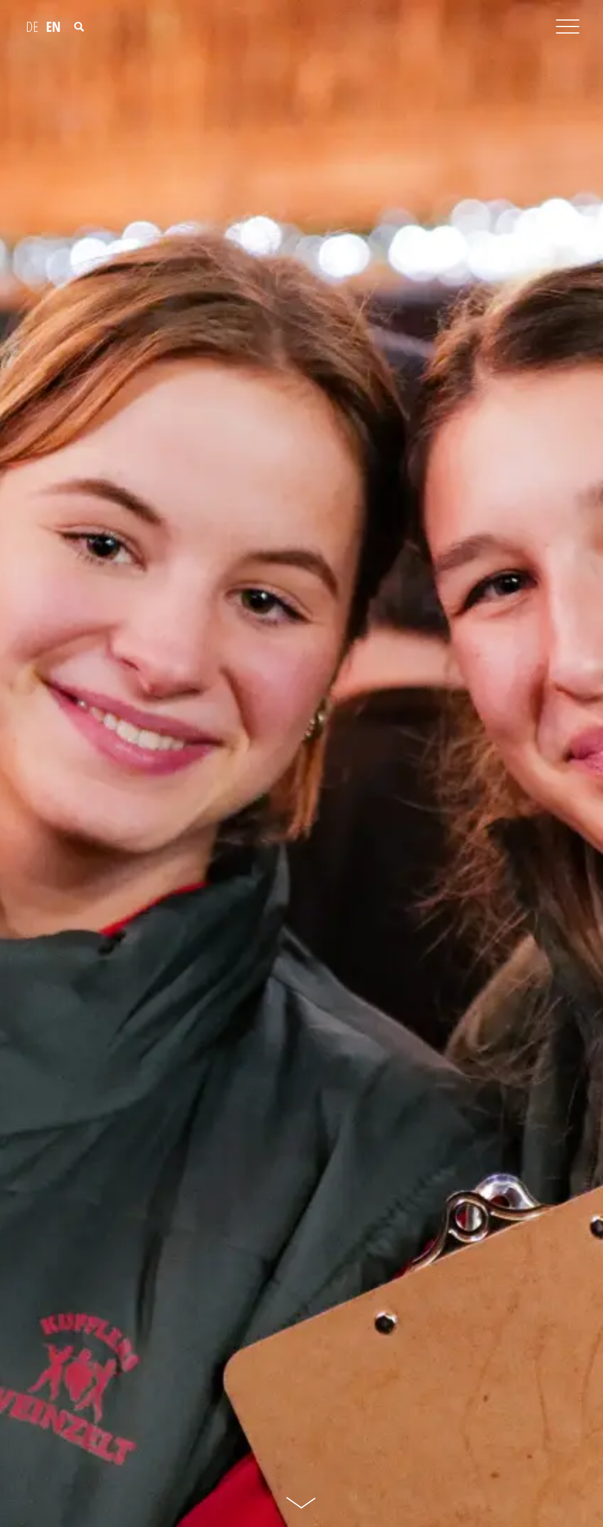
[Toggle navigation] (567, 29)
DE (32, 26)
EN (53, 26)
